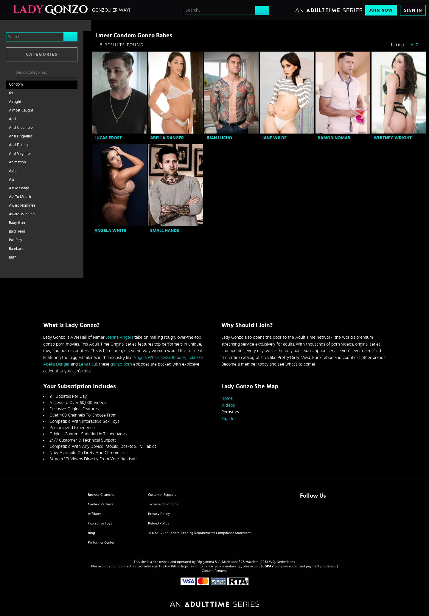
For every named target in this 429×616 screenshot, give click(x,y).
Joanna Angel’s (119, 337)
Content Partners (100, 504)
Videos (228, 405)
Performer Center (101, 542)
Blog (91, 533)
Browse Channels (101, 494)
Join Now (381, 10)
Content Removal (215, 570)
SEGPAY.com (271, 566)
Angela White (110, 230)
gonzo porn (121, 364)
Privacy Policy (159, 514)
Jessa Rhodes (173, 357)
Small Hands (164, 230)
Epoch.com (117, 566)
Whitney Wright (393, 138)
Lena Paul (88, 364)
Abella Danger (167, 138)
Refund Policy (158, 523)
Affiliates (94, 514)
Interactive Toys (100, 523)
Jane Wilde (274, 138)
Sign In (413, 10)
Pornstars (230, 412)
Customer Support (162, 494)
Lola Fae (195, 357)
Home (227, 398)
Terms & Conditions (163, 504)
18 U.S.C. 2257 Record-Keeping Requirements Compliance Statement (199, 533)
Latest (398, 45)
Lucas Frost (108, 138)
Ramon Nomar (334, 138)
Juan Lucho (219, 138)
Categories (42, 54)
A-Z (415, 45)
